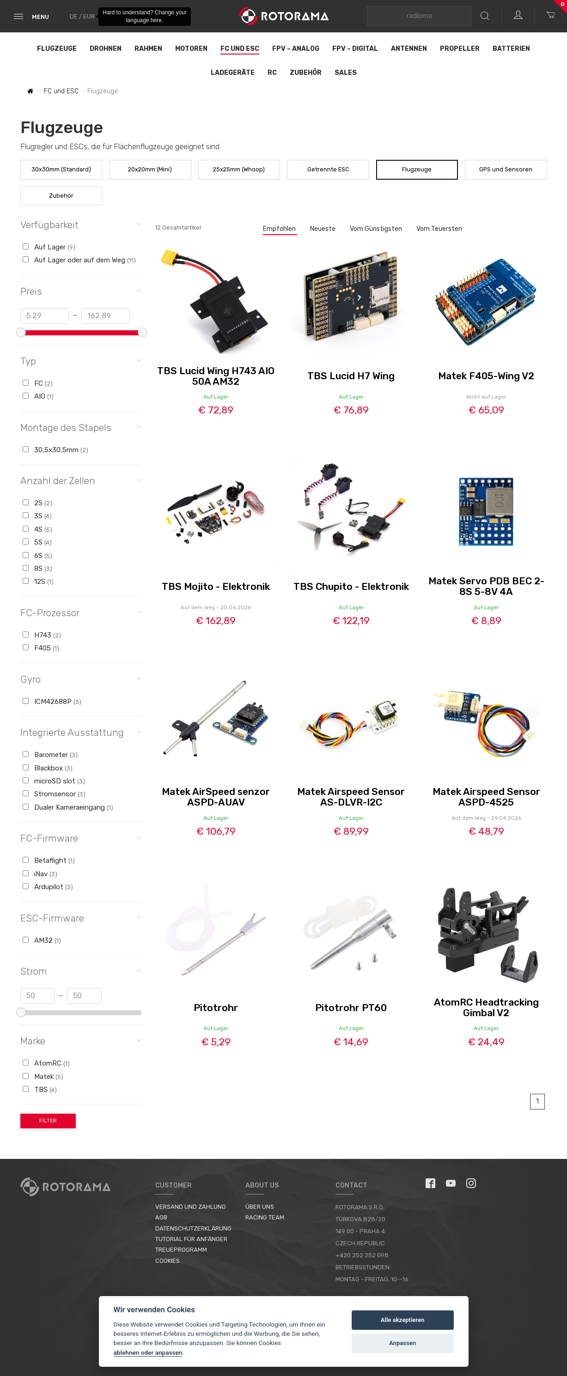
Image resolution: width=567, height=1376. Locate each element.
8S (37, 568)
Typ (81, 360)
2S (37, 503)
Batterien (511, 49)
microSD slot (54, 781)
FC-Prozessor (81, 612)
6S (37, 556)
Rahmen (148, 49)
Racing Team (264, 1217)
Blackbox (48, 768)
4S (37, 529)
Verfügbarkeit (81, 224)
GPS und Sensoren (505, 169)
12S (38, 581)
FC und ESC (239, 49)
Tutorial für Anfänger (191, 1239)
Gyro (81, 679)
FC (38, 383)
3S (37, 516)
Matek (43, 1077)
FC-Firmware (81, 837)
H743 (42, 635)
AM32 (42, 940)
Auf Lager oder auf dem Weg (79, 260)
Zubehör (306, 73)
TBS (40, 1089)
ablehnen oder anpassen (148, 1352)
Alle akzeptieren (403, 1319)
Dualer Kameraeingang (68, 807)
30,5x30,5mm (55, 450)
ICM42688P (52, 701)
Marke (81, 1040)
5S (37, 542)
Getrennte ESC (328, 169)
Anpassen (402, 1343)
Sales (346, 73)
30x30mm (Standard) (61, 169)
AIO (38, 396)
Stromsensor (54, 794)
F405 (41, 648)
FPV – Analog (295, 49)
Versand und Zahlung (190, 1206)
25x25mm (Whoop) (239, 169)
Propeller (460, 49)
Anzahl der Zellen (81, 480)
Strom (81, 970)
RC (272, 73)
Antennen (409, 49)
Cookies (167, 1260)
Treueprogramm (181, 1249)
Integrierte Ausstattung (81, 732)
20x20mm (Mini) (150, 169)
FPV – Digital (355, 49)
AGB (161, 1217)
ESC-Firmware (81, 917)
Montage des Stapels (81, 427)
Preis (81, 291)
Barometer (50, 755)
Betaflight (49, 860)
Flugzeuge (57, 49)
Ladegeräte (233, 73)
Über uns (259, 1206)
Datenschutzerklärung (193, 1228)
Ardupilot (48, 887)
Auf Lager (49, 247)
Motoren (191, 49)
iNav (40, 874)
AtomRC (46, 1063)
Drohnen (106, 49)
